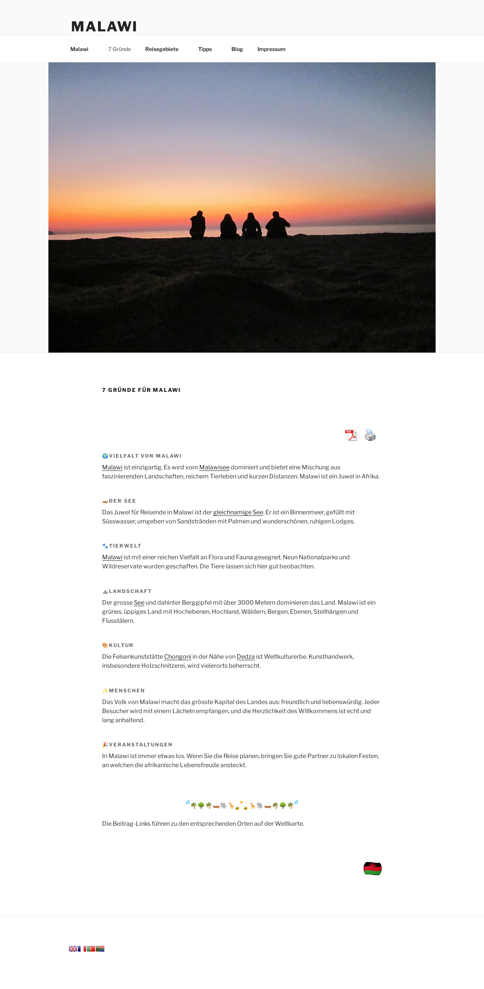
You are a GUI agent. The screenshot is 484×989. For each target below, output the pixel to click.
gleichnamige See (238, 512)
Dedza (246, 656)
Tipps (208, 49)
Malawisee (214, 467)
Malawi (104, 26)
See (139, 602)
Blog (237, 49)
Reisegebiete (165, 49)
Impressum (275, 49)
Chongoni (177, 656)
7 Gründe (119, 49)
